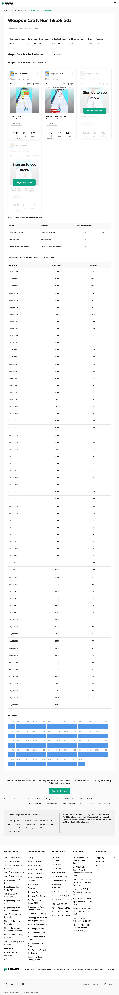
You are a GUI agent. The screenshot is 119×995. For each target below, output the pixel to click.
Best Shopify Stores (36, 929)
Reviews (31, 888)
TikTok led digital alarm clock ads (16, 831)
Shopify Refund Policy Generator (13, 922)
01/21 (53, 912)
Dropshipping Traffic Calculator (12, 881)
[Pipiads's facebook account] (6, 984)
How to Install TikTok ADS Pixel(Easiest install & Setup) (81, 928)
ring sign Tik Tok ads (15, 824)
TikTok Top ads (57, 868)
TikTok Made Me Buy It (37, 925)
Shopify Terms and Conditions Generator (13, 929)
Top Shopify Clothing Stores (36, 944)
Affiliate (7, 959)
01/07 (67, 915)
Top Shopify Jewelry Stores (36, 938)
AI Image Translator (36, 892)
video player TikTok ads (16, 821)
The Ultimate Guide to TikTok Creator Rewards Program (82, 882)
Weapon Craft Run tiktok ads (37, 799)
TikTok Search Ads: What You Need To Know (80, 860)
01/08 (60, 915)
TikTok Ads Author (59, 876)
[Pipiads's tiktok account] (17, 984)
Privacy (85, 984)
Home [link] (6, 10)
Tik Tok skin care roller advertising (32, 824)
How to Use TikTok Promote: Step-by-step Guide (81, 892)
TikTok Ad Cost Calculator (10, 895)
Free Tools (8, 948)
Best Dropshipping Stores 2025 (35, 901)
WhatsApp (100, 861)
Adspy (30, 857)
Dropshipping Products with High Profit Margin (37, 919)
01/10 (67, 912)
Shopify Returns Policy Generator (13, 936)
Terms (95, 984)
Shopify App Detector (13, 876)
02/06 (60, 908)
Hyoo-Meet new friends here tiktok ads (89, 803)
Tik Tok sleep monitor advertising (48, 824)
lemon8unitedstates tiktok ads (106, 803)
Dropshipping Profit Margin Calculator (12, 908)
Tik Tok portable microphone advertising (48, 821)
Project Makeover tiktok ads (54, 803)
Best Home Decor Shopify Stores (35, 958)
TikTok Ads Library (35, 869)
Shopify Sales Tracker (13, 857)
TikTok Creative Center (37, 873)
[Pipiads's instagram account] (23, 984)
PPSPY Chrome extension (10, 953)
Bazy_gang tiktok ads (53, 799)
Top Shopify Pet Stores (37, 933)
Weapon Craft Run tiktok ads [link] (41, 10)
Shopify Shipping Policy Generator (14, 942)
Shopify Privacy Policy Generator (13, 915)
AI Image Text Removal (37, 896)
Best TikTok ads (58, 872)
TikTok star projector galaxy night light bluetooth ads (32, 828)
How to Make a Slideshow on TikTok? (81, 919)
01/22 (67, 908)
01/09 (53, 915)
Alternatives (33, 884)
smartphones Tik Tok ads (16, 828)
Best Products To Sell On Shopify (37, 951)
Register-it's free (94, 110)
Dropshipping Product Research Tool (37, 908)
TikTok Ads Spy (34, 861)
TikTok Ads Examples (56, 858)
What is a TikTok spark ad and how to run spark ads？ (82, 911)
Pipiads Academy (58, 880)
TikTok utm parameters (14, 861)
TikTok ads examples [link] (20, 10)
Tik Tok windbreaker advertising (32, 821)
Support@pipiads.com (105, 857)
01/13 (60, 912)
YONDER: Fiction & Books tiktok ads (71, 799)
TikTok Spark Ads (35, 865)
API (97, 865)
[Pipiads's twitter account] (12, 984)
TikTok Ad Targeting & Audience (13, 866)
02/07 (53, 908)
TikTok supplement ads (48, 828)
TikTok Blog (56, 864)
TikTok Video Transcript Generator (38, 878)
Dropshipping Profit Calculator (12, 902)
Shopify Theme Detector (14, 872)
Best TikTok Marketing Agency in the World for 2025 (82, 902)
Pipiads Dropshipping (37, 914)
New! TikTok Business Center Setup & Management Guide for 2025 (82, 871)
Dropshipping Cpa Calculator (11, 888)
